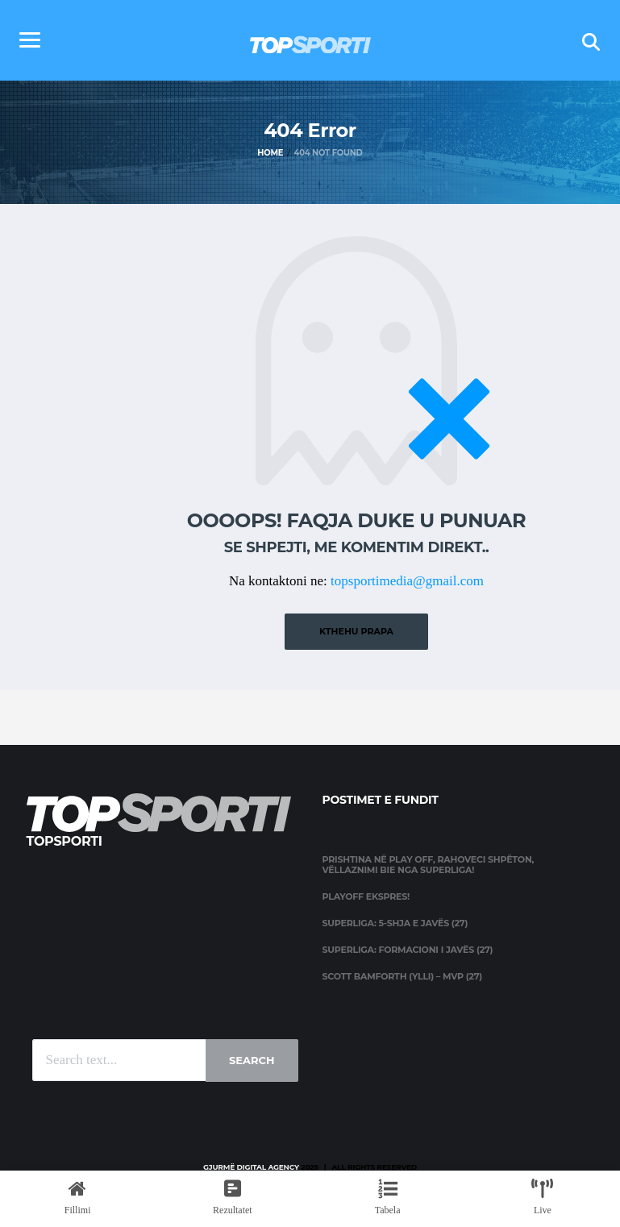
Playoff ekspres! (366, 896)
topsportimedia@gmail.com (407, 581)
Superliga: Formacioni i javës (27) (407, 949)
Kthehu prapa (356, 631)
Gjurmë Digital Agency (251, 1167)
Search (251, 1060)
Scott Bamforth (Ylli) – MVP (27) (402, 976)
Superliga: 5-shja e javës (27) (395, 923)
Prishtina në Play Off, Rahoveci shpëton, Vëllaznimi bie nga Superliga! (428, 865)
